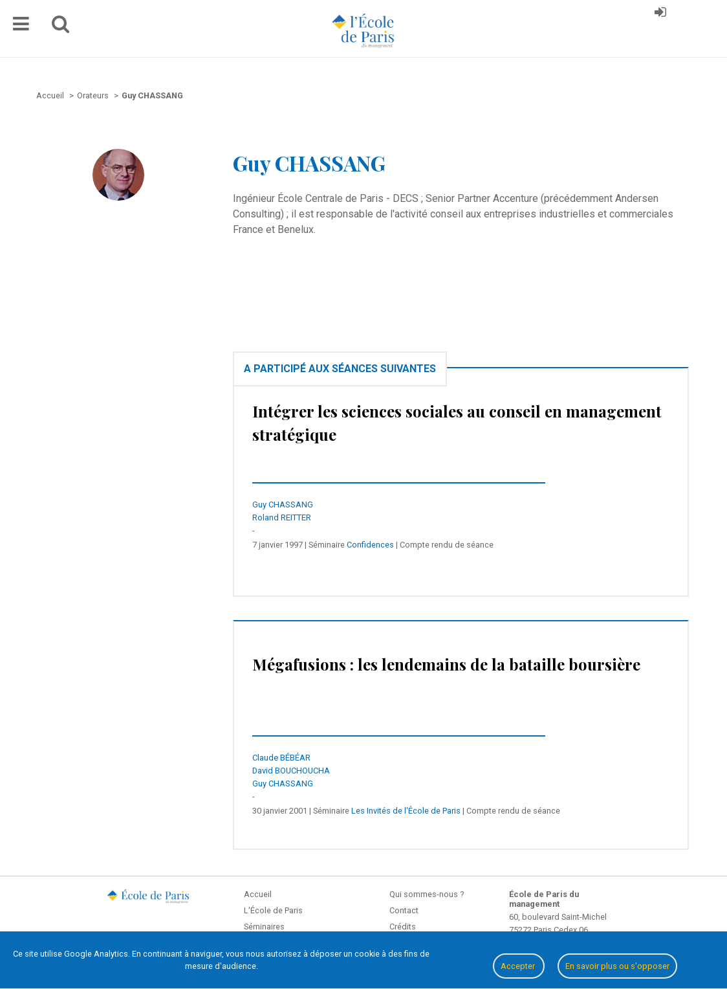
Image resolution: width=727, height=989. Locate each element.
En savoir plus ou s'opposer (617, 966)
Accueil (258, 894)
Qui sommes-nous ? (426, 894)
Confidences (370, 545)
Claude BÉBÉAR (281, 757)
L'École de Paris (273, 910)
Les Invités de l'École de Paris (406, 811)
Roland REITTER (281, 517)
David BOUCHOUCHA (291, 770)
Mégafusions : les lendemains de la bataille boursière (446, 664)
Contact (403, 910)
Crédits (402, 926)
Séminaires (264, 926)
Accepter (519, 966)
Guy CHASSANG (282, 504)
